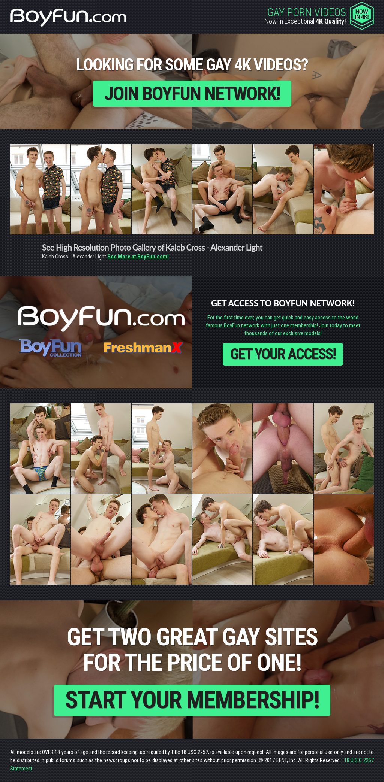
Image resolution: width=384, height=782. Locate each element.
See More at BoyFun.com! (138, 256)
